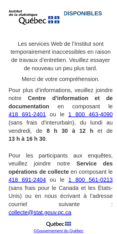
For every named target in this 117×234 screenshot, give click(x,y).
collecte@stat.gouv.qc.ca (40, 212)
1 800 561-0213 (90, 180)
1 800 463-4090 (90, 114)
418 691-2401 (27, 114)
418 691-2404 (27, 180)
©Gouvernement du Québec (58, 231)
